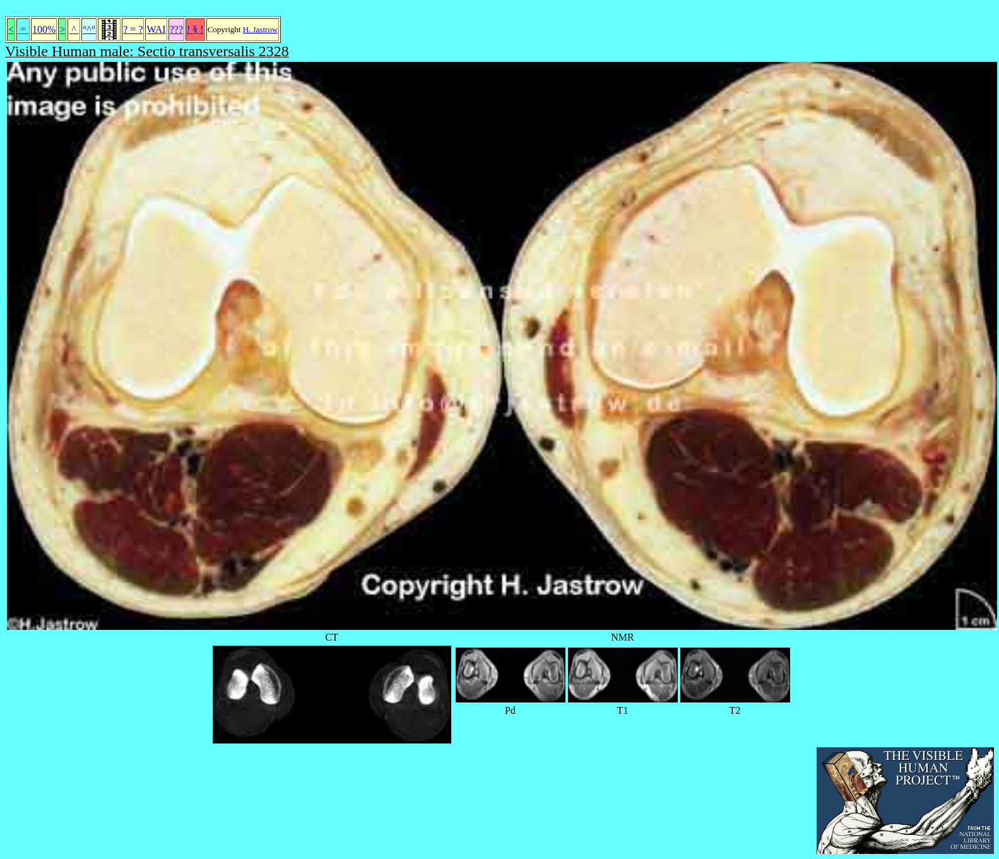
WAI (155, 29)
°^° (89, 29)
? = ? (133, 29)
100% (44, 29)
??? (176, 29)
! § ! (195, 29)
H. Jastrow (260, 29)
